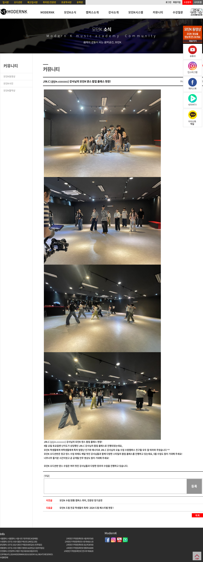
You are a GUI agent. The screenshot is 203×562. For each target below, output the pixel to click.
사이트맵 (198, 2)
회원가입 (177, 2)
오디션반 (18, 2)
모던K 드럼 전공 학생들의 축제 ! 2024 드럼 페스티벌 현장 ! (87, 507)
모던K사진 (8, 83)
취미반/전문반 (49, 2)
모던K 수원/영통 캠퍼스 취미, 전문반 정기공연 (81, 500)
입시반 (6, 2)
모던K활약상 (9, 90)
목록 (197, 515)
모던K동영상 (9, 76)
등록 (194, 486)
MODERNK (47, 12)
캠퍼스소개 (92, 12)
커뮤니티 (158, 12)
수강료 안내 (4, 557)
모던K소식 (70, 12)
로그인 (168, 2)
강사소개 (113, 12)
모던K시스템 (135, 12)
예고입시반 (32, 2)
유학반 (80, 2)
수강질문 (178, 12)
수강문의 (187, 2)
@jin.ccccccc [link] (58, 441)
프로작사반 (66, 2)
